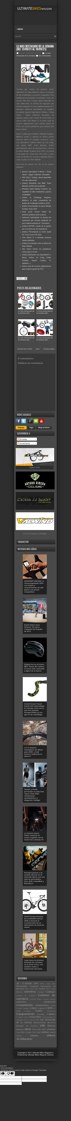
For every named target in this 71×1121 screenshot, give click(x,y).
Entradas (22, 439)
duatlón (26, 1008)
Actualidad (34, 986)
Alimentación (45, 986)
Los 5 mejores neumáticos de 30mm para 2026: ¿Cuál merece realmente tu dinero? (33, 752)
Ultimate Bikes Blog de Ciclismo (41, 1055)
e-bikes (33, 1008)
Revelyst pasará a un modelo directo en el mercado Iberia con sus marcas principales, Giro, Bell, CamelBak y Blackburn (34, 878)
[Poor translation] (10, 1073)
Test (34, 1032)
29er (36, 983)
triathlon (45, 1032)
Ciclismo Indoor (36, 999)
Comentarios (23, 443)
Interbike (50, 1017)
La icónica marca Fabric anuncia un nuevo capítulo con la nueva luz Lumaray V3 (34, 836)
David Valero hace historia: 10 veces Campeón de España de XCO (33, 628)
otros (28, 1029)
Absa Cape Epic (47, 984)
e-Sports (28, 1011)
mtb (42, 1025)
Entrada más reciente (24, 349)
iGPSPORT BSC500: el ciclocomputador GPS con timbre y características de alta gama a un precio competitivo (34, 586)
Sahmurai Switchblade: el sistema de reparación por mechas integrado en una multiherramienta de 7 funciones (36, 220)
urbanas (34, 1035)
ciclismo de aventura (26, 996)
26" (18, 983)
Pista (34, 1029)
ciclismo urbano (49, 999)
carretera (30, 991)
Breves (19, 992)
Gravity (43, 1017)
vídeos (51, 1035)
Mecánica (51, 1023)
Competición (24, 1005)
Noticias (51, 1026)
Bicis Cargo (50, 989)
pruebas (51, 1029)
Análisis (42, 989)
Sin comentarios (45, 56)
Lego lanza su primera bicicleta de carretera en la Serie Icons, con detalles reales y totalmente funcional (34, 964)
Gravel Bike (35, 1017)
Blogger (43, 534)
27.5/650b (27, 983)
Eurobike (40, 1014)
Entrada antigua (48, 349)
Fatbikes (51, 1014)
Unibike (19, 1036)
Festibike (19, 1017)
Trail (38, 1032)
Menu (19, 29)
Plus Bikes (41, 1029)
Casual (40, 992)
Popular (21, 428)
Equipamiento (25, 1014)
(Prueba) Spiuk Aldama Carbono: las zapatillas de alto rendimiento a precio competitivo (36, 192)
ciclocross (21, 1002)
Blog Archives (44, 428)
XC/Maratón (24, 1039)
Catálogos (50, 992)
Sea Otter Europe (23, 1032)
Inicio (38, 349)
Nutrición (20, 1029)
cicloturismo (49, 1002)
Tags (31, 428)
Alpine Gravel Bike (31, 989)
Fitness (26, 1017)
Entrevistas (51, 1011)
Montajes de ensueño (27, 1026)
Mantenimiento (40, 1023)
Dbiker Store (35, 468)
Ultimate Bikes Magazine (42, 1053)
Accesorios (21, 986)
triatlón (52, 1032)
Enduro (38, 1011)
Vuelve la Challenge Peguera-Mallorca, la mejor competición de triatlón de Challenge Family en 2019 (36, 200)
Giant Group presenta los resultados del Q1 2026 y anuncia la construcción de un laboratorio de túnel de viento (34, 921)
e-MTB (49, 1008)
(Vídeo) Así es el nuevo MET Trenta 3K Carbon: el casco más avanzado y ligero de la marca (34, 667)
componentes (42, 1005)
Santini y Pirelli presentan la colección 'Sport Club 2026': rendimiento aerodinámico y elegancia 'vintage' (34, 794)
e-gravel (41, 1008)
